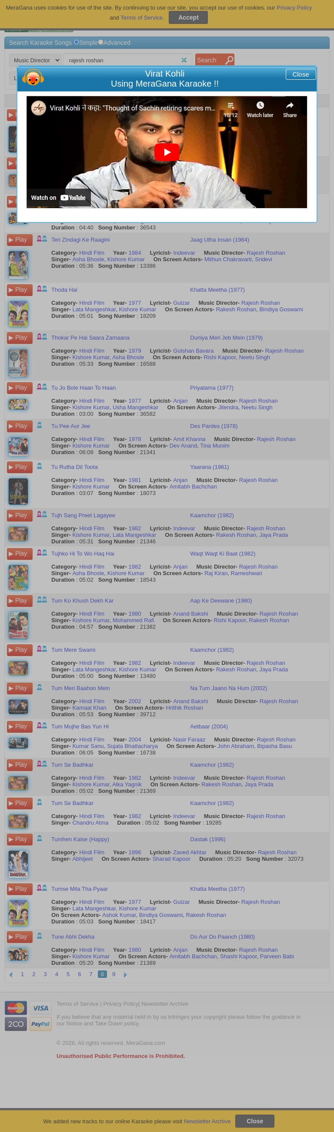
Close (300, 74)
